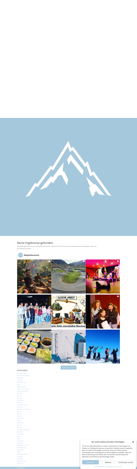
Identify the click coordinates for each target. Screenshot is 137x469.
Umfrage (20, 443)
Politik (19, 420)
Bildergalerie (21, 387)
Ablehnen (108, 464)
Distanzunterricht (22, 391)
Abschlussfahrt (22, 373)
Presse (19, 425)
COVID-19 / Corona (23, 389)
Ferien (19, 396)
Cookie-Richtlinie (99, 468)
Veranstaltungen (22, 454)
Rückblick (20, 432)
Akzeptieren (90, 464)
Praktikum (20, 423)
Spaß (18, 436)
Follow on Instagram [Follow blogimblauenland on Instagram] (68, 367)
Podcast (19, 416)
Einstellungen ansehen (125, 464)
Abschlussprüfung (23, 375)
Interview (20, 407)
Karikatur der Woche (23, 409)
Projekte (19, 427)
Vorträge (20, 456)
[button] (133, 443)
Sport (19, 438)
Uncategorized (21, 447)
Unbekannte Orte (22, 445)
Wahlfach (20, 459)
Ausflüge (20, 380)
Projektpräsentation (23, 429)
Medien (19, 414)
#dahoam (20, 463)
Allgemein (20, 378)
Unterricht (20, 450)
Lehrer (19, 411)
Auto (18, 384)
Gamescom (20, 400)
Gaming (19, 402)
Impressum (118, 468)
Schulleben (20, 434)
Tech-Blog (20, 441)
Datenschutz (110, 468)
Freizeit (19, 398)
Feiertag (19, 393)
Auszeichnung (21, 382)
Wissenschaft (21, 461)
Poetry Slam (21, 418)
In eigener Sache (22, 405)
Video (19, 452)
